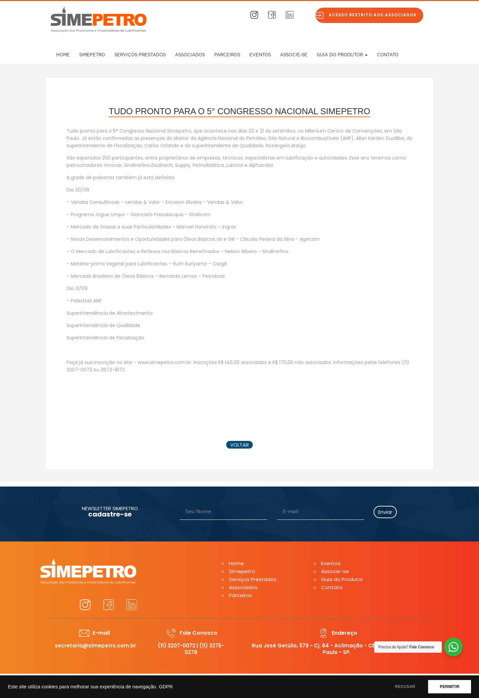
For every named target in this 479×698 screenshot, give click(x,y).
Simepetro (92, 55)
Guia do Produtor (342, 55)
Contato (388, 55)
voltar (239, 444)
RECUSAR (405, 686)
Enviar (385, 512)
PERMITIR (449, 686)
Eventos (260, 55)
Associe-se (293, 55)
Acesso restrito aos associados (376, 15)
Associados (190, 55)
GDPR (166, 686)
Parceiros (227, 55)
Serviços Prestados (140, 55)
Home (63, 55)
